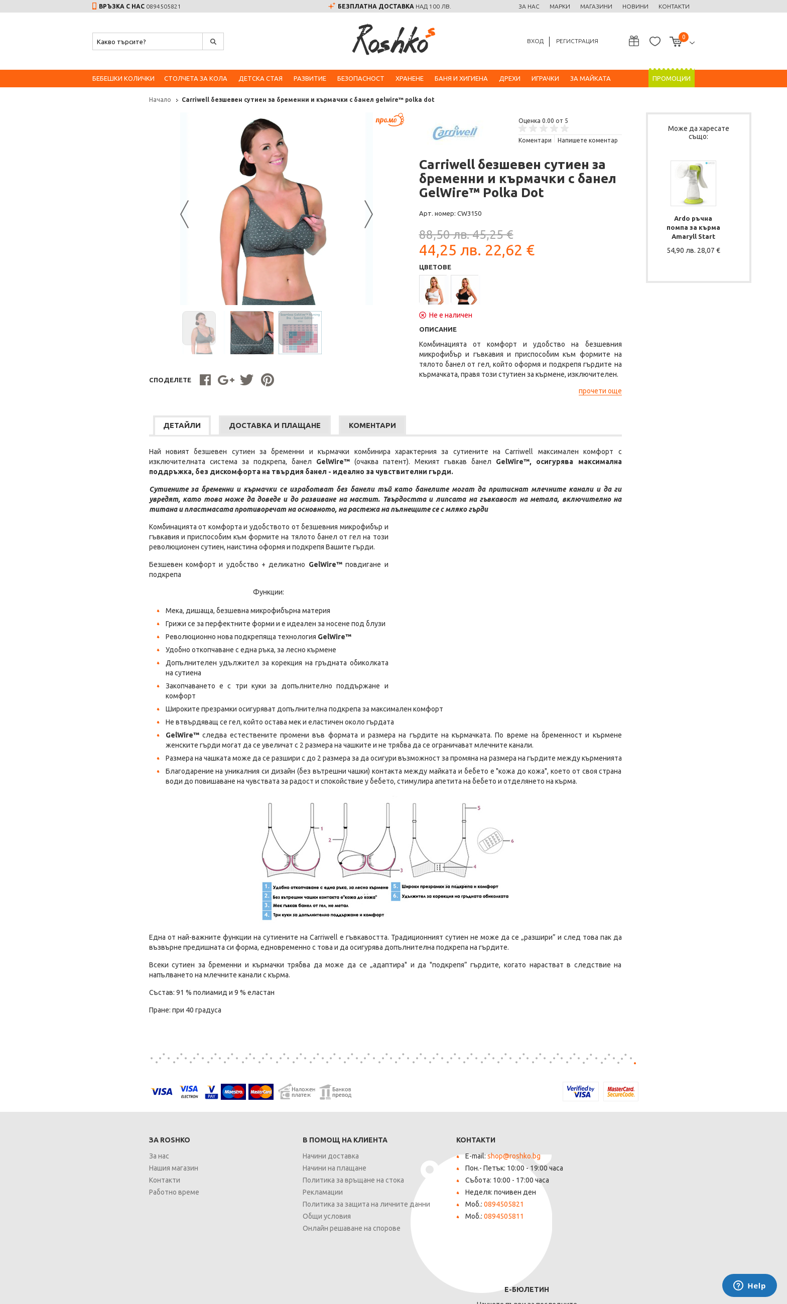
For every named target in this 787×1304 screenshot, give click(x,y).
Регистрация (577, 41)
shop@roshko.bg (457, 1158)
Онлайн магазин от (658, 1289)
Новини (635, 6)
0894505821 (163, 6)
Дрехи (509, 78)
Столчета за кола (195, 78)
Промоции (671, 78)
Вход (535, 41)
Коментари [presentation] (329, 428)
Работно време (117, 1195)
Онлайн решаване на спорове (295, 1231)
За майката (590, 78)
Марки (560, 6)
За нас (529, 6)
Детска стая (260, 78)
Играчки (545, 78)
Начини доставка (274, 1158)
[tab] (127, 428)
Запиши (658, 1191)
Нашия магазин (117, 1171)
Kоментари (478, 140)
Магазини (596, 6)
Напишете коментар (531, 140)
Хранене (410, 78)
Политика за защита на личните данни (309, 1207)
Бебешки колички (123, 78)
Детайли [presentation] (127, 428)
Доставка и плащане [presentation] (226, 428)
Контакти (674, 6)
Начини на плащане (278, 1171)
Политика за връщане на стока (296, 1183)
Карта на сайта (231, 1288)
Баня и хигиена (461, 78)
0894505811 (447, 1219)
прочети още (543, 393)
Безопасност (360, 78)
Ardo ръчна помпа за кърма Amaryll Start (642, 223)
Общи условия (270, 1219)
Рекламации (266, 1195)
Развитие (310, 78)
